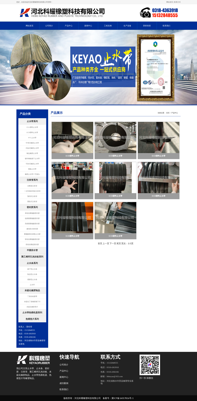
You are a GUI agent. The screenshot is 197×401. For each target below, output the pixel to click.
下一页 (113, 243)
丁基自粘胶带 (32, 296)
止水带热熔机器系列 (32, 313)
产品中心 (69, 26)
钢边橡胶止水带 (32, 153)
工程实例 (108, 26)
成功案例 (64, 383)
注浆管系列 (32, 180)
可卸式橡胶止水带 (32, 164)
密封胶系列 (32, 207)
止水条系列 (32, 263)
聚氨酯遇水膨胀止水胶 (32, 234)
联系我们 (166, 26)
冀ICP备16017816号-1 (122, 398)
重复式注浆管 (32, 201)
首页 (168, 113)
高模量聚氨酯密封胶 (32, 224)
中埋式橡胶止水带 (32, 143)
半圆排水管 (32, 250)
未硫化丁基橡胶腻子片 (32, 302)
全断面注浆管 (32, 186)
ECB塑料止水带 (32, 132)
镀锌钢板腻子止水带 (32, 159)
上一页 (106, 243)
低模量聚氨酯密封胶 (32, 218)
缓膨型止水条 (32, 279)
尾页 (119, 243)
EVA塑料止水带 (32, 127)
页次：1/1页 (127, 243)
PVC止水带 (32, 138)
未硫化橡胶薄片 (32, 307)
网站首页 (169, 2)
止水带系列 (32, 121)
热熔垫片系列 (32, 319)
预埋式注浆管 (32, 196)
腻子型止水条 (32, 269)
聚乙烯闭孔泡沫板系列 (32, 257)
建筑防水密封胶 (32, 229)
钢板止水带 (32, 169)
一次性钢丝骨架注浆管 (32, 191)
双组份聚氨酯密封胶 (32, 239)
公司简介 (49, 26)
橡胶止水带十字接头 (32, 174)
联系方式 (177, 2)
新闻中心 (88, 26)
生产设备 (127, 26)
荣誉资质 (147, 26)
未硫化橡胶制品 (32, 291)
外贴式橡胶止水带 (32, 148)
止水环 (32, 285)
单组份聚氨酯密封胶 (32, 213)
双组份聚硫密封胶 (32, 244)
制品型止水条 (32, 274)
